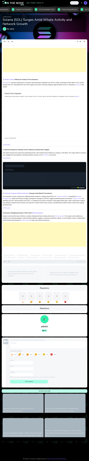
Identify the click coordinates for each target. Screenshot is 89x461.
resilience (77, 85)
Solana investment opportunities (77, 255)
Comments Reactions (16, 351)
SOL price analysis (35, 255)
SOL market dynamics (22, 255)
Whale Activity (9, 79)
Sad (47, 354)
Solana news (21, 257)
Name (12, 360)
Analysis (33, 3)
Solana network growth (9, 257)
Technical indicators (62, 196)
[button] (81, 3)
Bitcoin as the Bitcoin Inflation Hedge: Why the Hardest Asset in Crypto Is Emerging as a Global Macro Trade (22, 434)
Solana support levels (46, 257)
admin (44, 326)
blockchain (46, 155)
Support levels (77, 198)
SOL (9, 83)
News (28, 3)
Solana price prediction (32, 257)
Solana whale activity (74, 257)
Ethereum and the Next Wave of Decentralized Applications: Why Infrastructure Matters (61, 410)
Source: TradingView (10, 138)
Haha (31, 354)
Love (23, 354)
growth (77, 96)
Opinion (39, 3)
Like (15, 354)
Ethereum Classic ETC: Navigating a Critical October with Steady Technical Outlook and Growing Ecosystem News (64, 433)
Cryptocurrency (7, 17)
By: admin (10, 29)
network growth (59, 216)
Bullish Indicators (23, 193)
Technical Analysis (10, 193)
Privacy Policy (62, 459)
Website (12, 372)
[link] (84, 41)
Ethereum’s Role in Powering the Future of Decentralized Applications (18, 410)
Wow (39, 354)
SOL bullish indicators (9, 255)
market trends (25, 220)
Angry (55, 354)
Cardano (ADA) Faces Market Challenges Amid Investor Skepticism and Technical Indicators (64, 274)
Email (12, 366)
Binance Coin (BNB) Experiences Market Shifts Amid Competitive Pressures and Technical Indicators (22, 274)
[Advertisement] (44, 62)
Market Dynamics (37, 213)
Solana (5, 83)
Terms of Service (52, 459)
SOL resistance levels (47, 255)
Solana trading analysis (60, 257)
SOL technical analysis (60, 255)
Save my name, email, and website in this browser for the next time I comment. (33, 377)
